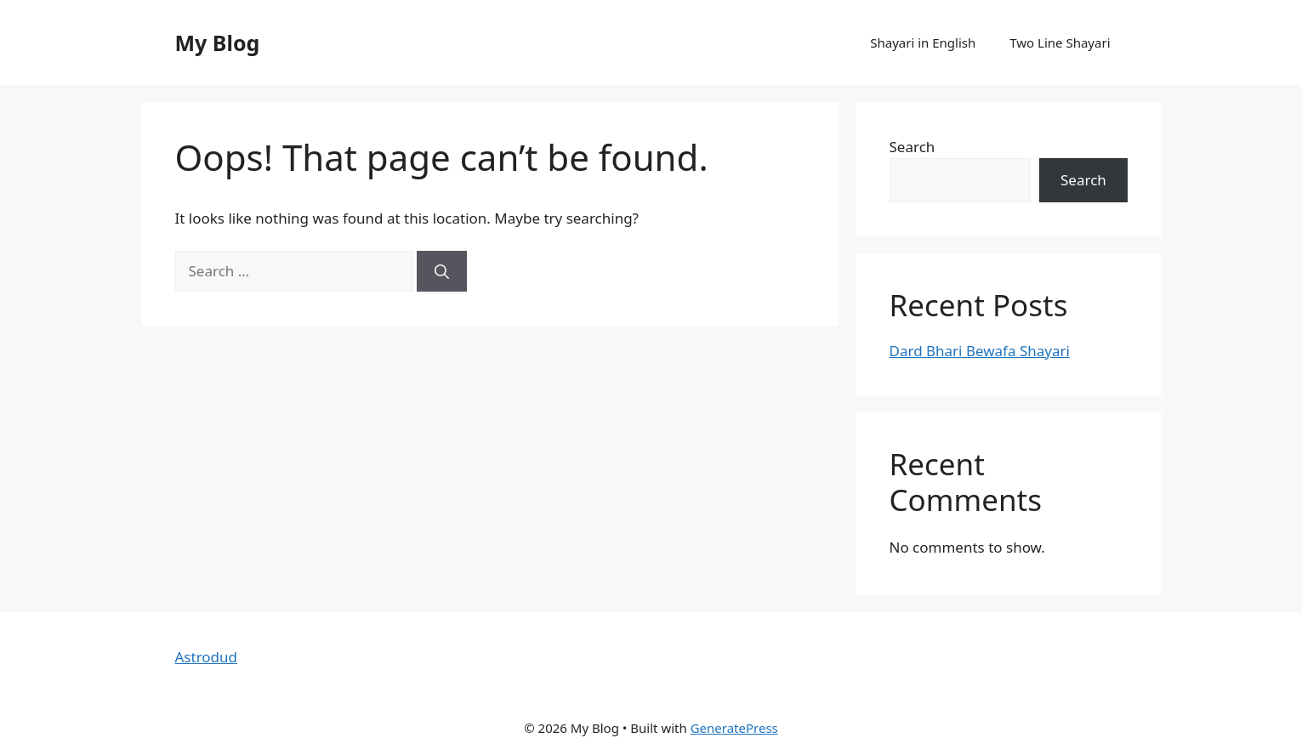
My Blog (217, 42)
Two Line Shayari (1059, 42)
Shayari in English (922, 42)
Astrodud (206, 657)
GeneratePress (734, 727)
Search (912, 146)
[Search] (442, 271)
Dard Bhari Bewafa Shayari (980, 350)
